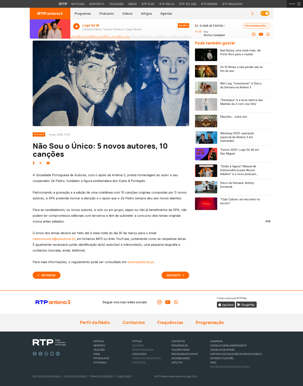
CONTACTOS (178, 341)
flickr (58, 354)
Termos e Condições (101, 376)
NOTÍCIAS (99, 341)
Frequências (170, 322)
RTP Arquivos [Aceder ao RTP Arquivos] (232, 4)
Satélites (176, 362)
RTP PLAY (137, 341)
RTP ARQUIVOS (101, 358)
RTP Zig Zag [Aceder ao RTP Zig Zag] (187, 4)
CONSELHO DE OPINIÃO (222, 349)
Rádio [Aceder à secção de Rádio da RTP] (133, 4)
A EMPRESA (216, 341)
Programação (209, 322)
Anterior (48, 275)
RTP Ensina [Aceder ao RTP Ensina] (209, 4)
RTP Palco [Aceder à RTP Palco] (166, 4)
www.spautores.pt (140, 262)
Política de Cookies (75, 376)
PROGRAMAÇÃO (256, 25)
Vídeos (127, 13)
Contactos (133, 322)
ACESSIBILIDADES (180, 358)
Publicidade (124, 376)
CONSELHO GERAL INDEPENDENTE (228, 345)
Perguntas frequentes (146, 358)
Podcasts (107, 13)
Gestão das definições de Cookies (229, 366)
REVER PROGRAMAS (143, 349)
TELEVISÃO (99, 349)
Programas (83, 13)
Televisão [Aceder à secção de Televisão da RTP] (116, 4)
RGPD (213, 362)
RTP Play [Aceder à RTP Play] (148, 4)
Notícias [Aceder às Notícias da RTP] (77, 4)
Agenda (166, 13)
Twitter (40, 354)
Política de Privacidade (47, 376)
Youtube (52, 354)
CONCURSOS (139, 354)
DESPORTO (99, 345)
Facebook (35, 354)
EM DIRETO (138, 345)
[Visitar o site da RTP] (63, 4)
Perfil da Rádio (94, 322)
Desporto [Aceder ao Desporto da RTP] (96, 4)
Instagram (46, 354)
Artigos (146, 13)
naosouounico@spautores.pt (54, 239)
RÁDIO (97, 354)
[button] (252, 13)
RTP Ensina (100, 362)
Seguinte (173, 275)
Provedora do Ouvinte (184, 354)
